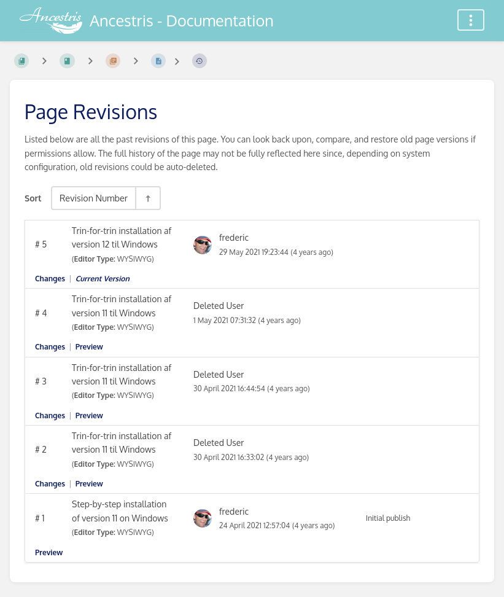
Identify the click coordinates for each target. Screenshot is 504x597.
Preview (89, 346)
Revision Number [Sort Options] (94, 197)
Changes (50, 278)
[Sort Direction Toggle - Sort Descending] (147, 198)
